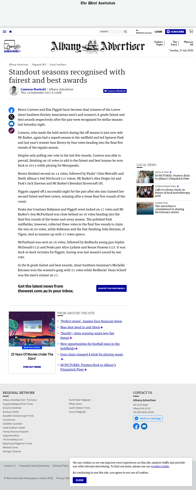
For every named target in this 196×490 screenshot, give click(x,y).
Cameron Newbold (115, 91)
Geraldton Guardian (12, 423)
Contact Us (10, 465)
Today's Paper (158, 43)
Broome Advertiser (12, 407)
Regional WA (39, 64)
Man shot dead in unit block (80, 327)
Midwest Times (10, 447)
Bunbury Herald (11, 411)
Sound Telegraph (77, 411)
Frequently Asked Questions (34, 465)
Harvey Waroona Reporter (16, 431)
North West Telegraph (80, 400)
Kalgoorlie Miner (11, 435)
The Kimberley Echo (13, 439)
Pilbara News (75, 403)
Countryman (9, 419)
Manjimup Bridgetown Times (17, 443)
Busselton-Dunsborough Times (18, 415)
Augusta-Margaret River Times (18, 403)
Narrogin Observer (12, 451)
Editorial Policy (60, 465)
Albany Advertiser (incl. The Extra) (20, 400)
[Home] (10, 31)
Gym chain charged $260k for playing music (91, 354)
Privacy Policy (63, 478)
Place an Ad (188, 43)
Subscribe (175, 31)
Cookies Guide (160, 466)
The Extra (174, 43)
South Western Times (79, 407)
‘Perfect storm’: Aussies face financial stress (91, 321)
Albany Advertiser (18, 64)
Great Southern (58, 64)
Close (79, 480)
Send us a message (148, 418)
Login (158, 31)
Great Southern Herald (14, 427)
